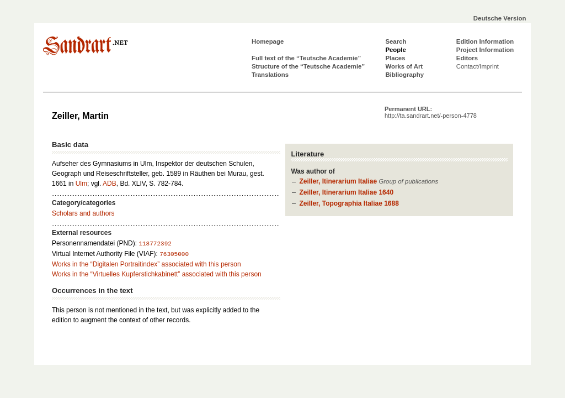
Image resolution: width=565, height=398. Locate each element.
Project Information (485, 49)
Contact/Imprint (477, 66)
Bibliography (404, 74)
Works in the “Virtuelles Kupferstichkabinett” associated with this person (157, 274)
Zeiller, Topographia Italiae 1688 (349, 203)
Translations (270, 74)
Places (395, 58)
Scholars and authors (83, 213)
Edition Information (485, 41)
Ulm (81, 183)
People (395, 49)
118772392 (154, 243)
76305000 (174, 254)
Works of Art (404, 66)
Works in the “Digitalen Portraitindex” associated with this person (146, 264)
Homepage (268, 41)
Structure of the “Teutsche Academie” (308, 66)
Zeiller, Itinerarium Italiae (338, 181)
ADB (109, 183)
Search (395, 41)
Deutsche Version (499, 18)
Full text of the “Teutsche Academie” (306, 58)
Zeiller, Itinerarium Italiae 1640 (346, 192)
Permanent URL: (431, 112)
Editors (467, 58)
